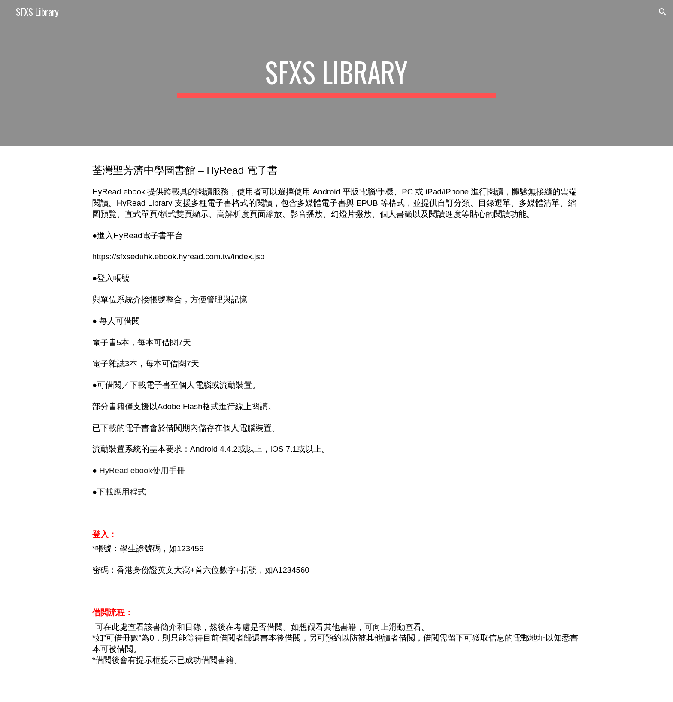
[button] (662, 12)
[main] (336, 73)
